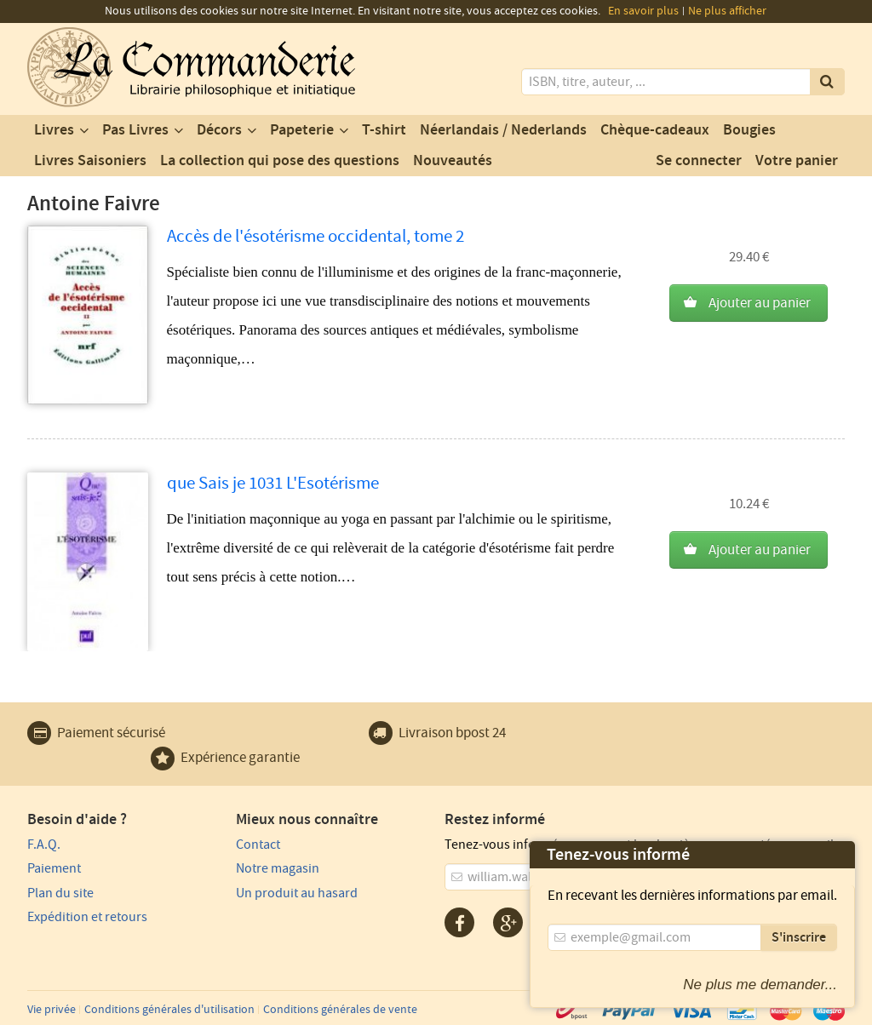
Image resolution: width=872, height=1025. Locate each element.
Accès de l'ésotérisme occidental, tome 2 (315, 236)
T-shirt (384, 130)
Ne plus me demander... (760, 984)
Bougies (749, 130)
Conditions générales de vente (340, 1009)
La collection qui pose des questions (279, 161)
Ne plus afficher (727, 11)
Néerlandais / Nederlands (503, 130)
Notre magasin (277, 868)
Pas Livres (135, 130)
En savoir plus (643, 11)
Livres (54, 130)
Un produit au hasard (297, 893)
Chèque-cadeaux (654, 130)
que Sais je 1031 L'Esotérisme (273, 483)
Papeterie (302, 130)
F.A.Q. (43, 844)
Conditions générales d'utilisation (169, 1009)
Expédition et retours (87, 916)
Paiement (54, 868)
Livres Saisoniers (90, 161)
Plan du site (60, 893)
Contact (258, 844)
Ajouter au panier (759, 303)
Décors (219, 130)
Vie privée (51, 1009)
